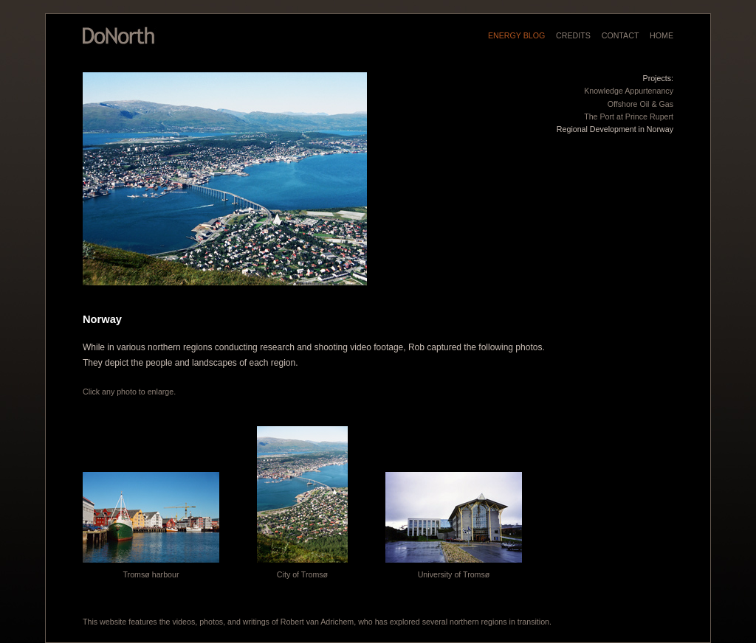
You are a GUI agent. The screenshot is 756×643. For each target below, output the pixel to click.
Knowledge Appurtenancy (628, 90)
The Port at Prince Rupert (628, 116)
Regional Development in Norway (615, 129)
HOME (661, 35)
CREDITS (573, 35)
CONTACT (620, 35)
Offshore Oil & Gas (640, 104)
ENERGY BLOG (516, 35)
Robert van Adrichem (317, 621)
